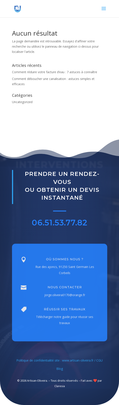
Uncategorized (22, 102)
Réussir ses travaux (64, 316)
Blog (59, 369)
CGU (99, 360)
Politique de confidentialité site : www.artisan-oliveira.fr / (56, 360)
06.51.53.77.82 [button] (59, 224)
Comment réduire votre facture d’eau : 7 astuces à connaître (54, 72)
